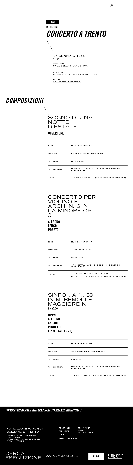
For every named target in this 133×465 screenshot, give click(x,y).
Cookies (81, 429)
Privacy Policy (84, 427)
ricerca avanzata (115, 457)
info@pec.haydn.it (31, 438)
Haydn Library (26, 8)
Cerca (96, 456)
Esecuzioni (64, 430)
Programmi (64, 427)
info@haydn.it (14, 438)
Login (108, 7)
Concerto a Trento (67, 82)
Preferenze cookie (85, 431)
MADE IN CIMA (71, 437)
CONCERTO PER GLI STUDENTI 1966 (75, 75)
